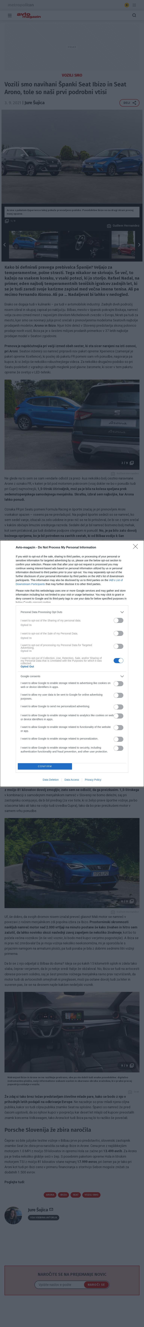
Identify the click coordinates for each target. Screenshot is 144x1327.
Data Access (71, 779)
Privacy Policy (93, 779)
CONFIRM (45, 766)
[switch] (118, 620)
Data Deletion (51, 779)
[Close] (136, 547)
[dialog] (72, 663)
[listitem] (72, 612)
